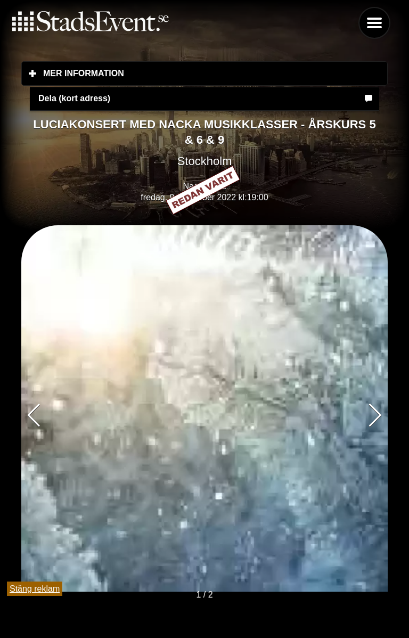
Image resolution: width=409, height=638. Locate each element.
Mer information (146, 73)
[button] (375, 415)
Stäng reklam (35, 588)
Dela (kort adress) (74, 98)
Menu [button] (374, 23)
